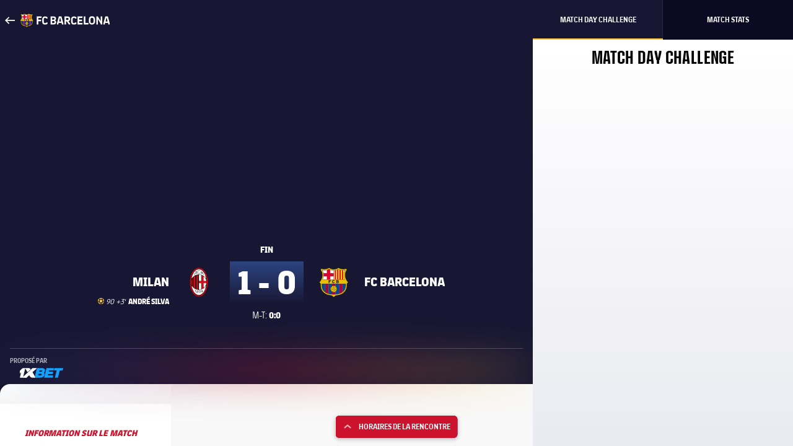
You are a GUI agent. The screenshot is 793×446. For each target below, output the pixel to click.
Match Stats (728, 19)
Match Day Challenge (598, 19)
